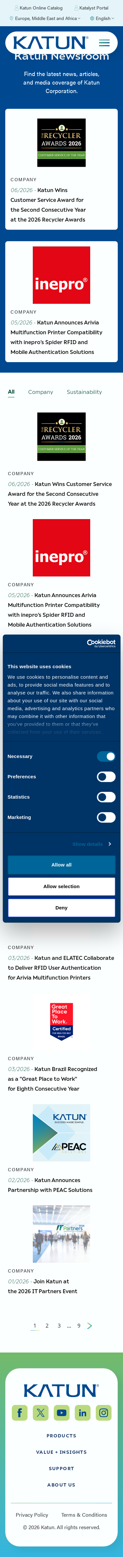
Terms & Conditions (84, 1514)
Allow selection (61, 886)
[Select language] (102, 18)
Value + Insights (61, 1452)
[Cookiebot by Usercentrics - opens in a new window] (87, 643)
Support (61, 1468)
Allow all (61, 864)
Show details (87, 844)
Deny (61, 907)
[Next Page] (89, 1326)
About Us (61, 1485)
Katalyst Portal (91, 8)
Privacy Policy (32, 1514)
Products (61, 1435)
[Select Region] (44, 18)
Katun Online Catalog (39, 8)
